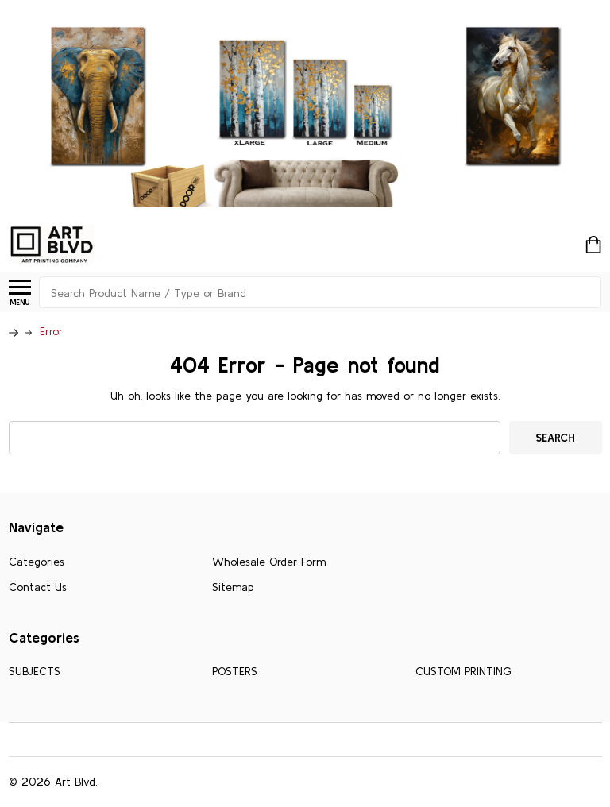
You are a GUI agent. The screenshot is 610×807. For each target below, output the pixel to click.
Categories (36, 561)
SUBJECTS (34, 671)
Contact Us (38, 587)
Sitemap (233, 587)
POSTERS (234, 671)
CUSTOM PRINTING (463, 671)
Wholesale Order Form (269, 561)
